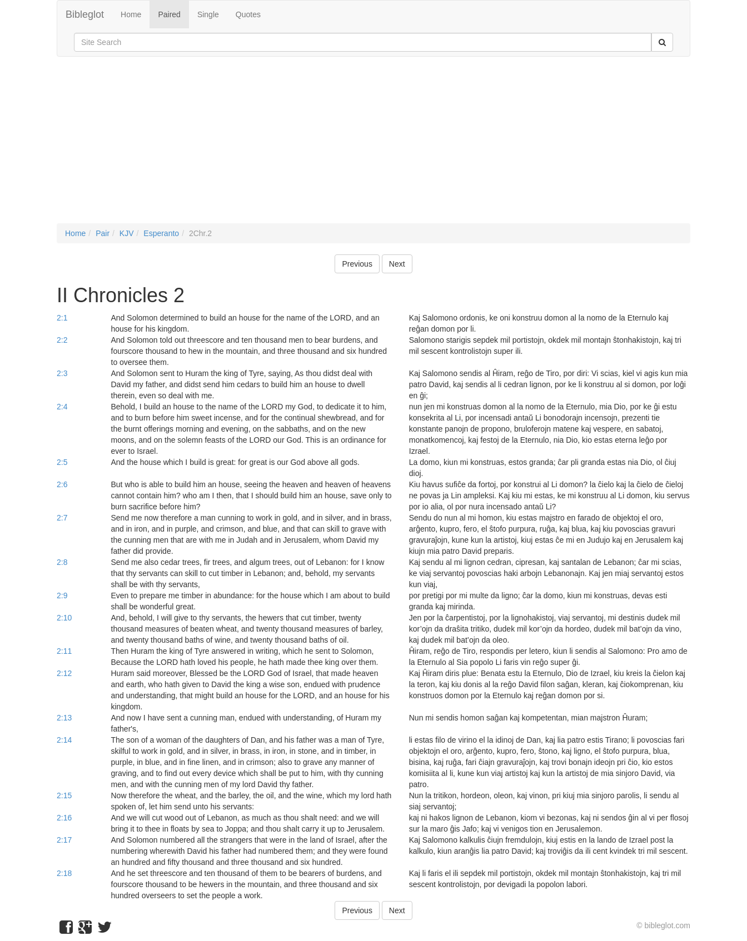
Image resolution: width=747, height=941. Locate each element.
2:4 (62, 406)
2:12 (64, 673)
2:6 (62, 484)
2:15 (64, 795)
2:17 (64, 839)
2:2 (62, 340)
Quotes (248, 14)
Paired (169, 14)
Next (397, 263)
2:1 (62, 317)
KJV (126, 233)
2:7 (62, 517)
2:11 (64, 651)
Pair (102, 233)
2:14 (64, 739)
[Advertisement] (373, 145)
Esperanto (161, 233)
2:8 (62, 562)
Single (208, 14)
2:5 (62, 462)
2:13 (64, 717)
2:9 (62, 595)
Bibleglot (85, 14)
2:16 (64, 817)
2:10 (64, 617)
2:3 (62, 373)
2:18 (64, 873)
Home (131, 14)
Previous (357, 263)
